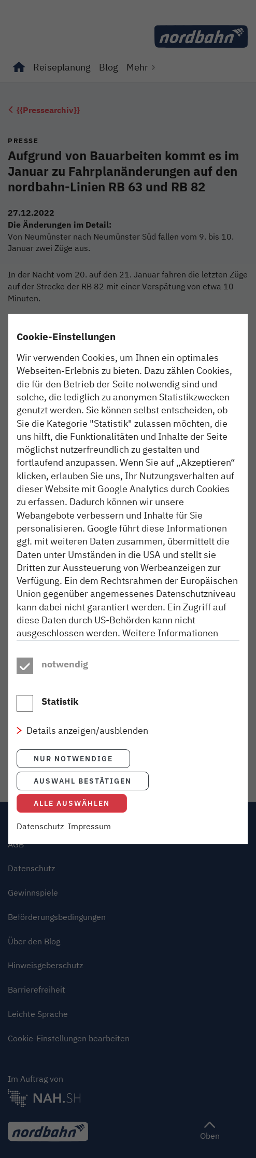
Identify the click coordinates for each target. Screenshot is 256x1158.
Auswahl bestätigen (83, 787)
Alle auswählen (72, 809)
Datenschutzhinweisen (153, 639)
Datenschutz (40, 832)
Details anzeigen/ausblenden (87, 737)
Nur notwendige (73, 765)
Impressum (89, 832)
